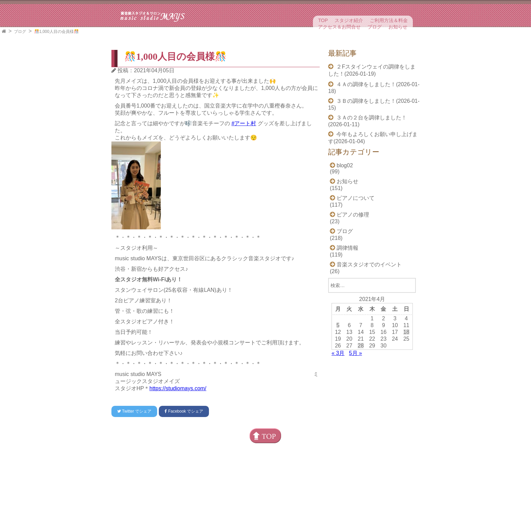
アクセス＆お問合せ (339, 27)
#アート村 (243, 123)
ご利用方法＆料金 (389, 20)
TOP (323, 20)
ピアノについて (356, 198)
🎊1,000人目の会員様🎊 (56, 31)
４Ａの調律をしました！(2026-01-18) (374, 87)
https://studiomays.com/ (177, 388)
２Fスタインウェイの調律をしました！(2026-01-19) (372, 70)
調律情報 (347, 248)
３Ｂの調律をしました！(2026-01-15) (374, 104)
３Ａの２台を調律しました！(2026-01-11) (367, 121)
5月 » (355, 353)
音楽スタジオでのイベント (369, 264)
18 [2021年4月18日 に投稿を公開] (406, 332)
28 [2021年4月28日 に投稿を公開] (361, 345)
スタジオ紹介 (349, 20)
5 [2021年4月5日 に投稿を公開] (337, 325)
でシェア (134, 411)
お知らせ (397, 27)
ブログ (374, 27)
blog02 (345, 165)
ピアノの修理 (353, 215)
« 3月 (338, 353)
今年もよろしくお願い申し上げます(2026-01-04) (373, 137)
